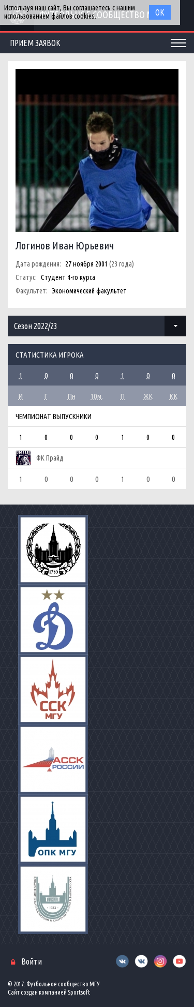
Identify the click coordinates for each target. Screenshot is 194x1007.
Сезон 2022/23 (35, 326)
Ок (160, 12)
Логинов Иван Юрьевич (65, 245)
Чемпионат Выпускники (54, 416)
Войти (31, 961)
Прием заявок (35, 43)
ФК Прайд (50, 458)
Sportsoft (79, 992)
